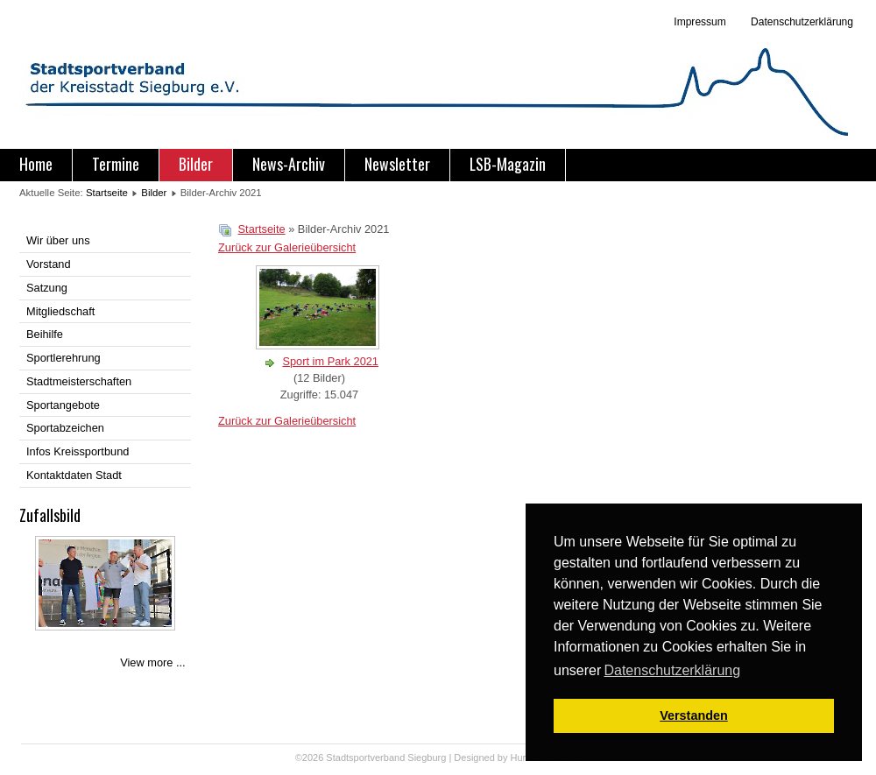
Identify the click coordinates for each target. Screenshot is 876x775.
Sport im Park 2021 (330, 361)
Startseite (107, 192)
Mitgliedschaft (60, 311)
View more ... (152, 662)
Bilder (196, 163)
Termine (115, 163)
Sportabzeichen (65, 427)
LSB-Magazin (508, 163)
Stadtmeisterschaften (78, 381)
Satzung (46, 287)
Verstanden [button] (694, 715)
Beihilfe (44, 334)
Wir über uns (58, 240)
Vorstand (48, 264)
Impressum (699, 22)
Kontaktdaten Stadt (74, 475)
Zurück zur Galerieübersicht (287, 247)
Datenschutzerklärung (800, 22)
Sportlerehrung (63, 357)
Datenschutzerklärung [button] (672, 670)
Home (36, 163)
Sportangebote (63, 405)
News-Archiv (288, 163)
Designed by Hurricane (504, 757)
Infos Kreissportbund (77, 451)
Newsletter (397, 163)
